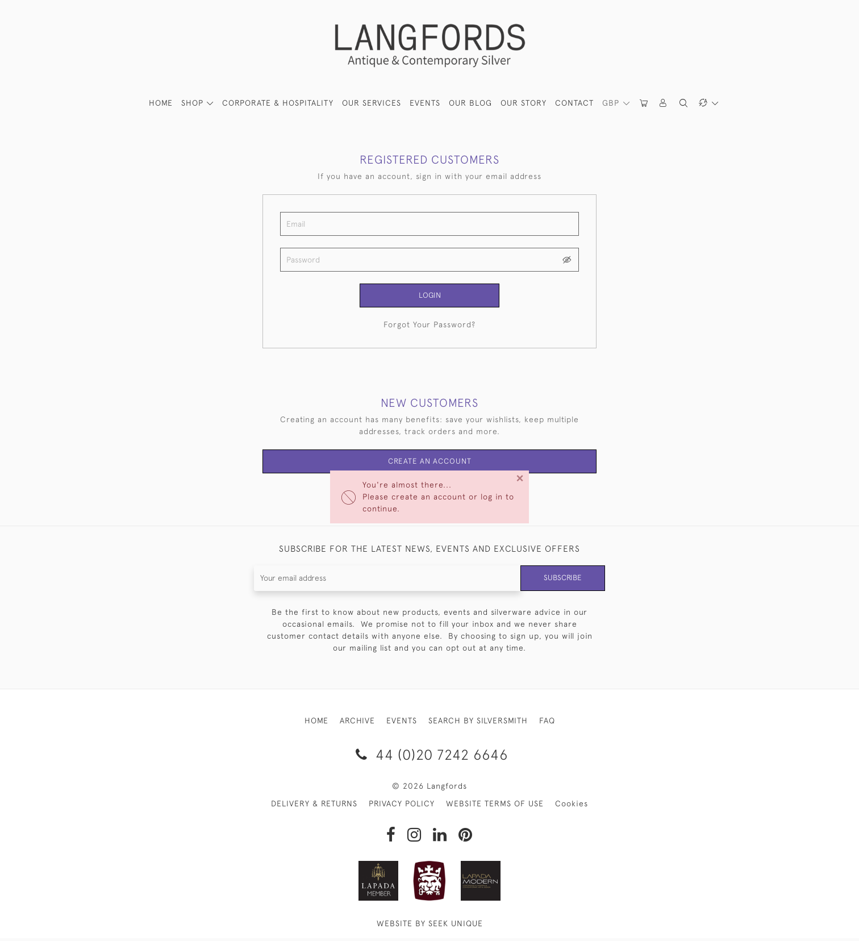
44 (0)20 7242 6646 (430, 756)
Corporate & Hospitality (277, 102)
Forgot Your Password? (429, 325)
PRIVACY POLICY (402, 806)
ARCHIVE (357, 722)
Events (425, 102)
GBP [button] (612, 102)
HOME (161, 102)
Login (429, 295)
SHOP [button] (193, 102)
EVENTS (401, 722)
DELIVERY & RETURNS (314, 806)
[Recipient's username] (386, 580)
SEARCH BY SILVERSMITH (478, 722)
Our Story (524, 102)
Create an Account (430, 463)
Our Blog (470, 102)
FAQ (547, 722)
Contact (574, 102)
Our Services (371, 102)
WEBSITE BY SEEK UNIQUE (430, 926)
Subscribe (562, 580)
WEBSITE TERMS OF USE (495, 806)
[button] (663, 103)
